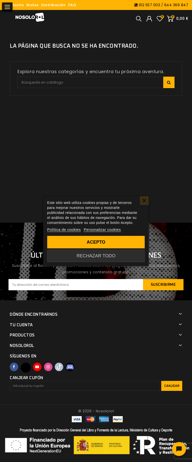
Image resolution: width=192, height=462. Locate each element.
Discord (70, 367)
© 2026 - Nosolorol (96, 411)
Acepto (96, 242)
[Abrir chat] (179, 449)
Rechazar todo (95, 255)
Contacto (14, 4)
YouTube (37, 367)
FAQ (72, 4)
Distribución (53, 4)
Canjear (172, 386)
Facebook (14, 367)
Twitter (26, 368)
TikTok (59, 367)
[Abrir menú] (7, 6)
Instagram (48, 367)
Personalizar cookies (102, 229)
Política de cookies (64, 229)
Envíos (32, 4)
